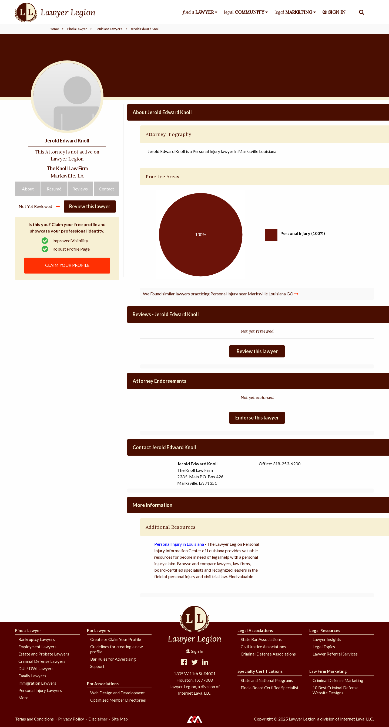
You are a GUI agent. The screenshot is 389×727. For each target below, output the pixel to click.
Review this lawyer (89, 208)
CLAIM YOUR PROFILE (67, 266)
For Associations (103, 683)
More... (24, 697)
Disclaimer (98, 718)
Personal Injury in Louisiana (179, 544)
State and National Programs (267, 680)
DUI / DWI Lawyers (35, 668)
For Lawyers (98, 630)
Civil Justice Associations (263, 646)
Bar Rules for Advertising (113, 659)
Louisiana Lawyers (109, 29)
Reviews (80, 190)
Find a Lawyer (77, 29)
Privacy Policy (71, 718)
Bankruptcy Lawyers (36, 639)
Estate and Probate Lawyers (43, 653)
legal (244, 12)
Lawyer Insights (327, 639)
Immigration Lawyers (37, 683)
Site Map (120, 718)
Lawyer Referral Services (335, 653)
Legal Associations (255, 630)
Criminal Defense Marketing (338, 680)
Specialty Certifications (260, 671)
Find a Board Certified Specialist (270, 687)
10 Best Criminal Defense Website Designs (335, 690)
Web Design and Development (117, 692)
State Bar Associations (261, 639)
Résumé (54, 190)
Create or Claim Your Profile (115, 639)
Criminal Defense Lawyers (41, 661)
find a (198, 12)
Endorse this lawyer (257, 418)
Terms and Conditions (34, 718)
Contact (106, 190)
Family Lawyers (32, 675)
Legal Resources (324, 630)
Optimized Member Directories (118, 700)
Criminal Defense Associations (268, 653)
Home (54, 29)
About (28, 190)
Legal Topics (324, 646)
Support (97, 666)
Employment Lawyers (37, 646)
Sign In (194, 651)
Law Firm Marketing (328, 671)
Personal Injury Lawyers (40, 690)
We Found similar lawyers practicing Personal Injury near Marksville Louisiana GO (221, 293)
